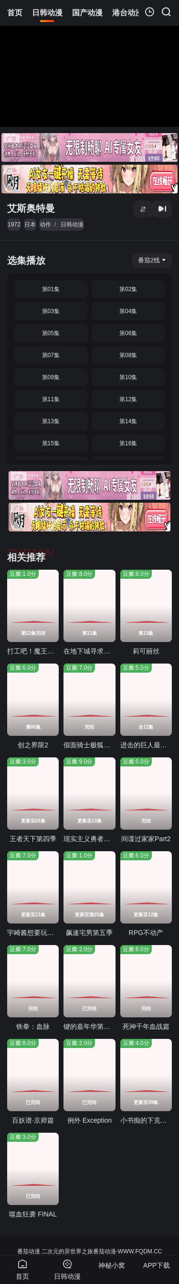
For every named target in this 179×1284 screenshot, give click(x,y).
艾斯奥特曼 (31, 208)
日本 (30, 224)
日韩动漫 (72, 224)
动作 (45, 224)
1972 (14, 224)
